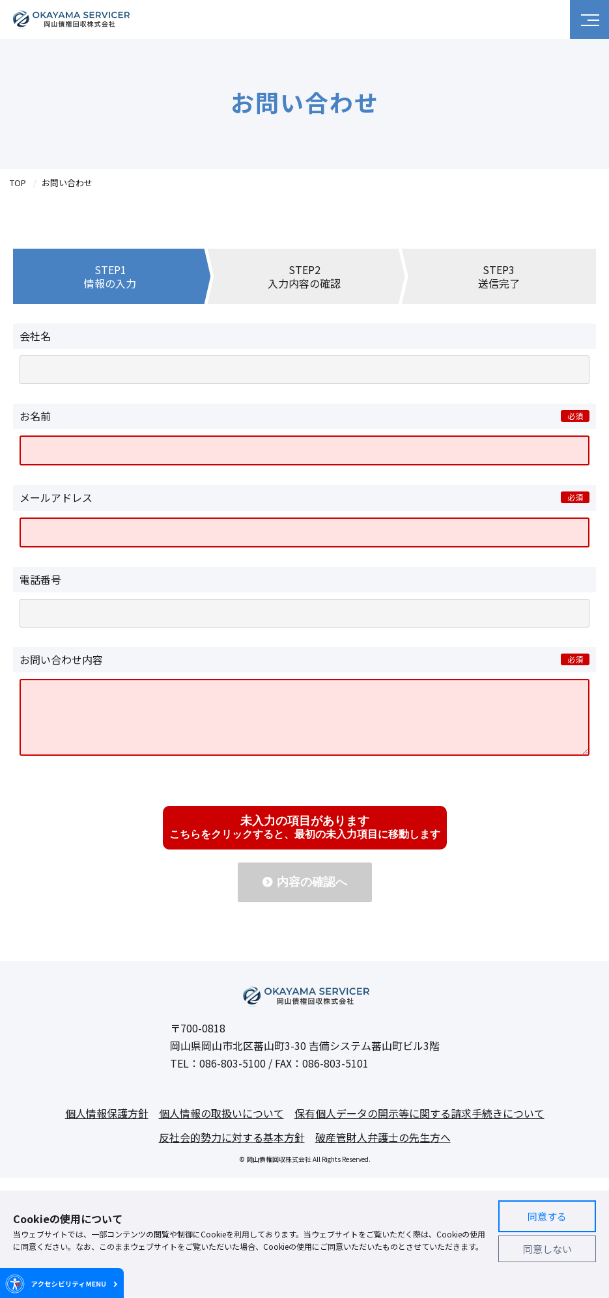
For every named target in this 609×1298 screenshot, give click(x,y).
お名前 (35, 416)
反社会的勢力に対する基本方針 (232, 1150)
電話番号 (40, 579)
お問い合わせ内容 (61, 659)
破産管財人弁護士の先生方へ (383, 1150)
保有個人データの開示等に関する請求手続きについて (419, 1126)
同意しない (547, 1249)
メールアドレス (56, 497)
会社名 (35, 336)
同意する (547, 1216)
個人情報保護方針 (107, 1126)
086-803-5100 (232, 1076)
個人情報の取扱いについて (221, 1126)
